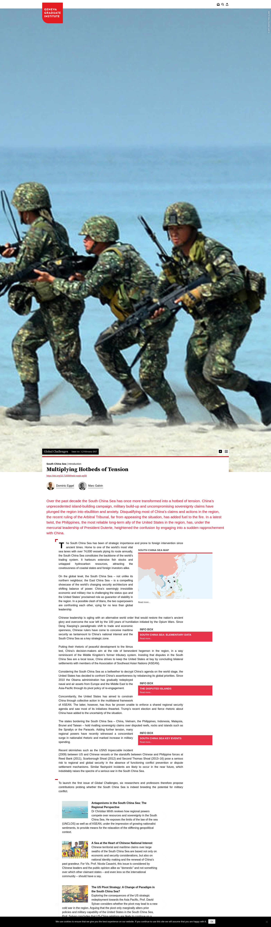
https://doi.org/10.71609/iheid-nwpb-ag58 (66, 470)
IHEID (52, 13)
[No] (266, 922)
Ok (212, 921)
